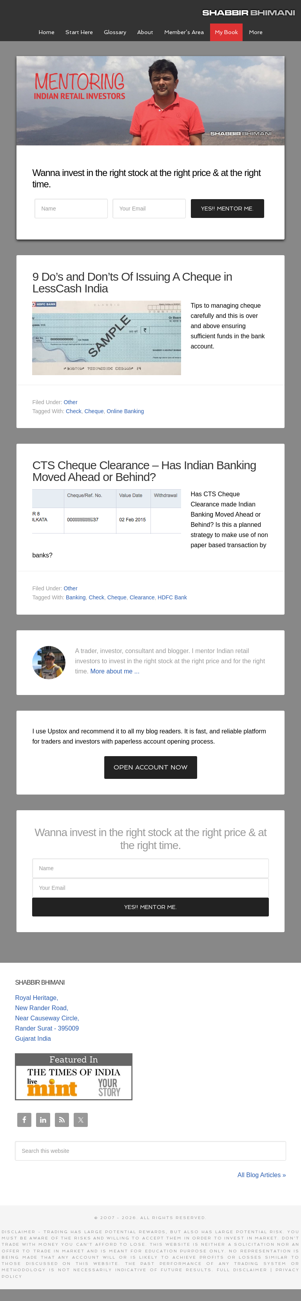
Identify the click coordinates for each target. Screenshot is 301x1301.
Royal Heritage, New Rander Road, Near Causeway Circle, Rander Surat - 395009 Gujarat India (47, 1018)
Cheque (93, 411)
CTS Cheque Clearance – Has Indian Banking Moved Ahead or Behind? (144, 471)
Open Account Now (151, 767)
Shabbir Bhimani (250, 12)
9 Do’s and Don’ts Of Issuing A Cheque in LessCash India (132, 282)
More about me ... (115, 671)
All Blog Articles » (262, 1175)
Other (71, 402)
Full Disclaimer (242, 1270)
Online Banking (125, 411)
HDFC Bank (172, 597)
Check (74, 411)
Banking (76, 597)
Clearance (142, 597)
